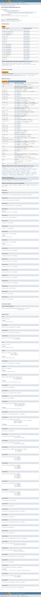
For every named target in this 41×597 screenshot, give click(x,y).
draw (16, 168)
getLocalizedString (16, 170)
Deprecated (17, 1)
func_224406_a (17, 137)
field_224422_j (26, 44)
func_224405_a (17, 136)
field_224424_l (26, 47)
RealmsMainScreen (9, 33)
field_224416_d (26, 34)
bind (8, 167)
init (15, 152)
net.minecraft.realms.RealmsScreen (11, 11)
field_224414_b (26, 31)
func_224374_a (17, 91)
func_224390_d (17, 117)
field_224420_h (26, 41)
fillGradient (4, 169)
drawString (29, 168)
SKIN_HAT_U (15, 63)
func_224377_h (17, 96)
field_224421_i (26, 42)
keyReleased (9, 180)
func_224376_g (17, 94)
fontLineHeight (23, 169)
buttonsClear (30, 167)
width (10, 65)
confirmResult (12, 168)
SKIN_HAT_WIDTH (27, 63)
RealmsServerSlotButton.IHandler (8, 15)
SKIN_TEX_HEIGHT (33, 64)
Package (5, 1)
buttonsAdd (24, 167)
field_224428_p (26, 54)
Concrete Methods (21, 81)
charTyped (4, 180)
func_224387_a (17, 113)
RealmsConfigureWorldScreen (8, 75)
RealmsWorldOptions (18, 538)
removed (16, 159)
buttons (19, 167)
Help (24, 1)
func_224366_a (17, 86)
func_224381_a (17, 102)
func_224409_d (17, 143)
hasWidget (23, 171)
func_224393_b (17, 119)
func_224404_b (17, 134)
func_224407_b (17, 139)
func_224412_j (17, 150)
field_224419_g (26, 39)
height (3, 63)
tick (15, 163)
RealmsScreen (29, 61)
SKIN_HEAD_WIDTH (25, 64)
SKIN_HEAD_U (12, 64)
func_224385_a (17, 110)
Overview (2, 1)
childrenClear (5, 168)
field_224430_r (26, 57)
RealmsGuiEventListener (21, 178)
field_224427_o (26, 52)
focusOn (10, 169)
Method (14, 4)
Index (21, 1)
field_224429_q (26, 55)
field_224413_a (26, 29)
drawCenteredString (22, 168)
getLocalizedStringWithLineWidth (9, 171)
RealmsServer (8, 34)
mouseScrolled (29, 180)
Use (11, 1)
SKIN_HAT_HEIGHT (9, 63)
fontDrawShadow (15, 169)
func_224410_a (17, 146)
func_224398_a (17, 123)
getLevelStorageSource (7, 170)
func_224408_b (17, 141)
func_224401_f (17, 128)
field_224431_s (26, 59)
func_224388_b (17, 115)
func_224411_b (17, 149)
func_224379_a (17, 99)
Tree (14, 1)
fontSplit (29, 169)
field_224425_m (26, 49)
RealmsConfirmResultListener (22, 15)
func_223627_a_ (17, 84)
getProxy (18, 171)
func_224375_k (17, 93)
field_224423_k (26, 46)
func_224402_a (17, 130)
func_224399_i (17, 125)
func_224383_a (17, 107)
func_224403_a (17, 131)
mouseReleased (22, 180)
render (15, 160)
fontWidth (34, 169)
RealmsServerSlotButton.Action (20, 87)
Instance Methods (12, 81)
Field (8, 4)
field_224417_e (26, 36)
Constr (11, 4)
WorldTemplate (33, 12)
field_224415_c (26, 33)
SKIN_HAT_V (21, 63)
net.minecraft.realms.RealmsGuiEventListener (11, 10)
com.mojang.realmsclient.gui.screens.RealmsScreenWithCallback (18, 12)
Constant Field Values (7, 236)
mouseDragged (15, 180)
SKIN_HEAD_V (18, 64)
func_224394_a (17, 121)
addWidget (4, 167)
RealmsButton (8, 44)
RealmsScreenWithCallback (10, 20)
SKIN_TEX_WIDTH (5, 65)
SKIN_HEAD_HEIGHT (5, 64)
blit (11, 167)
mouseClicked (17, 156)
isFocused (35, 171)
